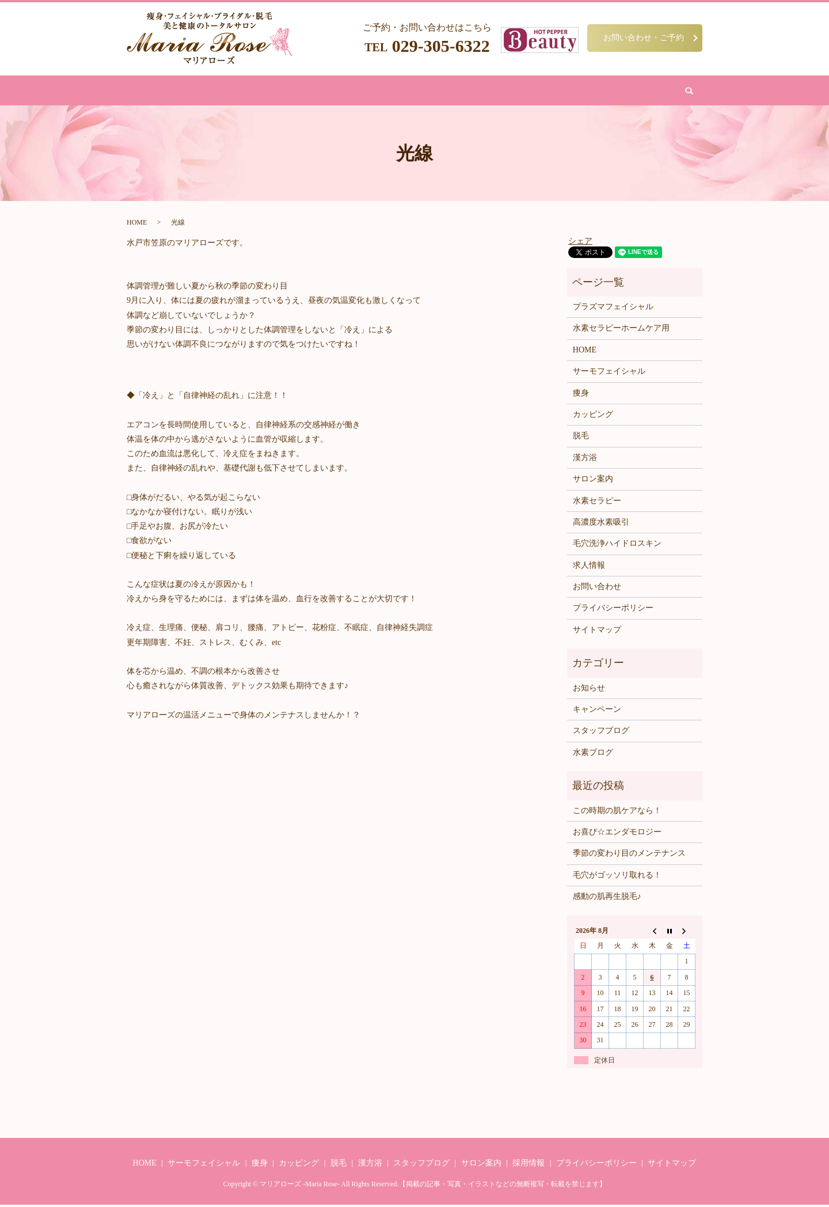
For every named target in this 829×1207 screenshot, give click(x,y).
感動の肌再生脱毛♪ (607, 898)
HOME (231, 91)
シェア (580, 242)
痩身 (261, 91)
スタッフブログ (601, 732)
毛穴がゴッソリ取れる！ (617, 877)
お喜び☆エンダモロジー (617, 834)
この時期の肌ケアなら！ (617, 812)
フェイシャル (304, 91)
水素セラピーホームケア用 (621, 330)
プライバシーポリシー (613, 610)
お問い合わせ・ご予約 (643, 37)
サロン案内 (509, 91)
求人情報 (589, 567)
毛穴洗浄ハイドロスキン (617, 545)
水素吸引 (464, 91)
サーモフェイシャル (609, 373)
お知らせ (589, 690)
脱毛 (346, 91)
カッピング (418, 91)
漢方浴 (376, 91)
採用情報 (528, 1165)
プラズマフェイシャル (613, 309)
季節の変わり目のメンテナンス (629, 855)
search (605, 92)
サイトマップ (597, 632)
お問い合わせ (563, 91)
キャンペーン (597, 711)
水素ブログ (593, 754)
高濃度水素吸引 (601, 524)
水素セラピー (597, 502)
